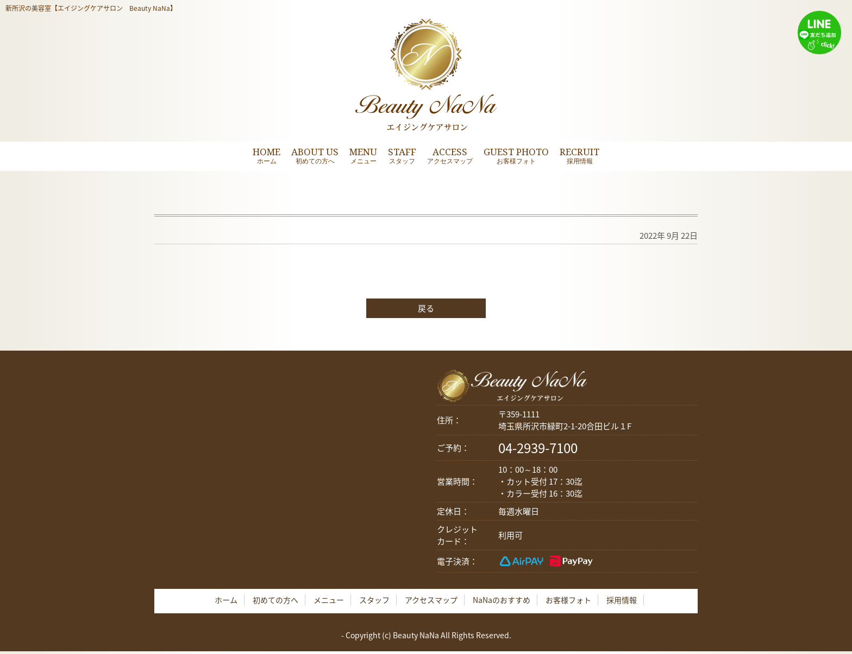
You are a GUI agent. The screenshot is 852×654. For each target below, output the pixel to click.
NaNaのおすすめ (501, 599)
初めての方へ (275, 599)
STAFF (402, 155)
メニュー (329, 599)
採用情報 (621, 599)
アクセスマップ (431, 599)
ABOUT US (315, 155)
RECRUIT (579, 155)
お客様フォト (568, 599)
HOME (266, 155)
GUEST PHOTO (516, 155)
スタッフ (374, 599)
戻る (426, 308)
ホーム (226, 599)
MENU (363, 155)
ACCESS (450, 155)
